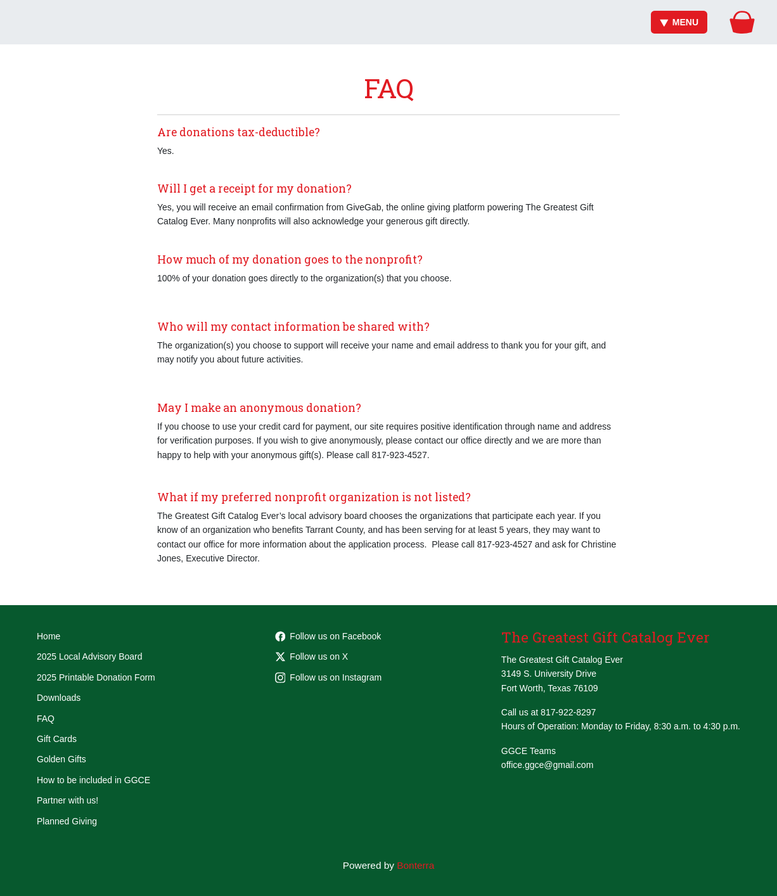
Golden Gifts (61, 759)
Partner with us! (67, 800)
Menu (679, 22)
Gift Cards (57, 739)
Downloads (58, 698)
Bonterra (415, 865)
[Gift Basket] (742, 22)
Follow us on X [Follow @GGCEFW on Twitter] (312, 656)
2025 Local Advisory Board (90, 656)
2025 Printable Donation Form (96, 677)
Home (48, 636)
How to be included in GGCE (93, 780)
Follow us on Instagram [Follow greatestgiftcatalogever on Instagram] (328, 677)
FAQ (46, 719)
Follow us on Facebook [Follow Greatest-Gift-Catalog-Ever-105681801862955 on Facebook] (328, 636)
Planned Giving (67, 821)
